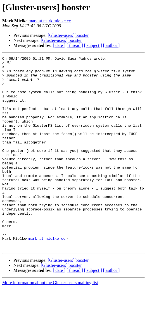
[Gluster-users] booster (68, 35)
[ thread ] (75, 45)
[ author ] (111, 45)
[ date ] (59, 45)
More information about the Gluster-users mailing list (50, 321)
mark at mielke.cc (47, 275)
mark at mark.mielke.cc (50, 20)
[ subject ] (93, 45)
